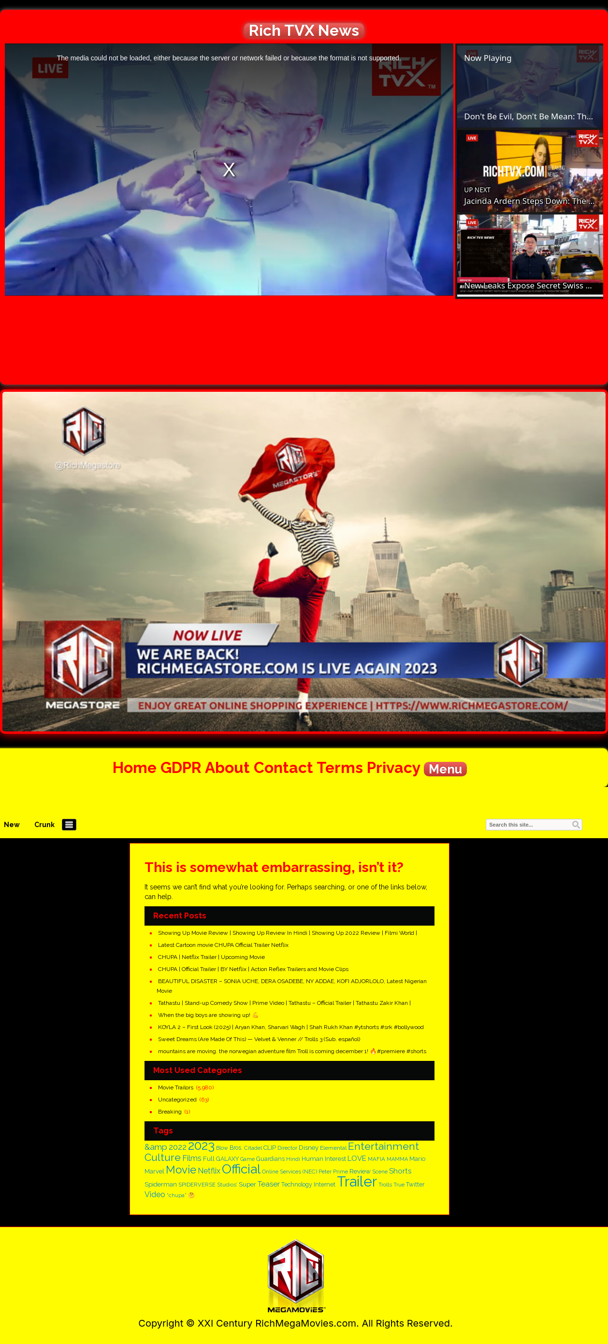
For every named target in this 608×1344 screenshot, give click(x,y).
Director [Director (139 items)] (287, 1147)
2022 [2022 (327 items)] (178, 1147)
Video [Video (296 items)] (155, 1194)
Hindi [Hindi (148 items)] (293, 1159)
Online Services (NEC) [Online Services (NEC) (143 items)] (289, 1171)
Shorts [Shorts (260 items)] (400, 1171)
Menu (445, 769)
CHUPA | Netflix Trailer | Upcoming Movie (211, 957)
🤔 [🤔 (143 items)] (191, 1195)
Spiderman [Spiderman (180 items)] (161, 1184)
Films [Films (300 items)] (192, 1158)
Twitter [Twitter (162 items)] (415, 1184)
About (227, 767)
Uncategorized (177, 1099)
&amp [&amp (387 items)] (156, 1147)
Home (135, 767)
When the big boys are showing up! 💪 (208, 1015)
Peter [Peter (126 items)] (325, 1171)
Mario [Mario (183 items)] (417, 1158)
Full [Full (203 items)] (209, 1158)
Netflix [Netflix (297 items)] (209, 1170)
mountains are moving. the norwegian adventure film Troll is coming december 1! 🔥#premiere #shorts (292, 1051)
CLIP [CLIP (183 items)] (269, 1147)
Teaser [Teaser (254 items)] (269, 1184)
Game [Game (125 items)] (247, 1159)
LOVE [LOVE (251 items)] (356, 1158)
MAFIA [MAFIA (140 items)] (376, 1159)
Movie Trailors (175, 1087)
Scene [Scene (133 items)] (380, 1172)
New (12, 825)
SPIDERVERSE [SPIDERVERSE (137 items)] (197, 1184)
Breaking (170, 1111)
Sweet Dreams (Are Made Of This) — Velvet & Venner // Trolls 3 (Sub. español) (259, 1039)
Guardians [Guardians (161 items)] (270, 1159)
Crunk (44, 825)
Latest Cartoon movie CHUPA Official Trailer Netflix (223, 945)
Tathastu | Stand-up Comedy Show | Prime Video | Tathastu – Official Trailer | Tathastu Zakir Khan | (284, 1003)
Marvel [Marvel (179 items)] (154, 1171)
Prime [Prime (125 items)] (340, 1171)
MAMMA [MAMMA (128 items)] (397, 1159)
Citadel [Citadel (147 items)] (253, 1147)
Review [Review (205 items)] (360, 1171)
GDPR (181, 767)
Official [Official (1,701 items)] (241, 1168)
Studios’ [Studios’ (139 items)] (227, 1184)
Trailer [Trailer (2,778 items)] (357, 1181)
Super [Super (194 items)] (247, 1184)
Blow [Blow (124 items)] (222, 1148)
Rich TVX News (304, 30)
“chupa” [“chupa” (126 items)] (177, 1195)
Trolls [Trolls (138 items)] (385, 1184)
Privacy (393, 767)
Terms (340, 767)
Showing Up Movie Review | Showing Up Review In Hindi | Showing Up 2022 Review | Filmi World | (287, 932)
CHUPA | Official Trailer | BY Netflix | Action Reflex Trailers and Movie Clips (253, 969)
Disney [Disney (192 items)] (308, 1147)
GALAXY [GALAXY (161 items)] (227, 1159)
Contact (283, 767)
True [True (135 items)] (399, 1185)
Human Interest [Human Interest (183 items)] (324, 1158)
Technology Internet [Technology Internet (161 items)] (308, 1184)
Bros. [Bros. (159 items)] (236, 1147)
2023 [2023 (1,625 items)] (201, 1145)
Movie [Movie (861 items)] (181, 1169)
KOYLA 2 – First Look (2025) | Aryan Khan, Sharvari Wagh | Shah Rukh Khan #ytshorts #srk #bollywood (291, 1027)
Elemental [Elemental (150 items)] (333, 1147)
